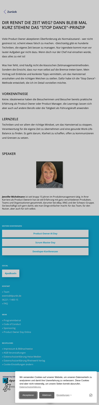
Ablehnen (46, 395)
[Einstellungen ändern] (64, 395)
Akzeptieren (28, 395)
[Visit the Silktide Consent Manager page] (90, 395)
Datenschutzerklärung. (30, 387)
